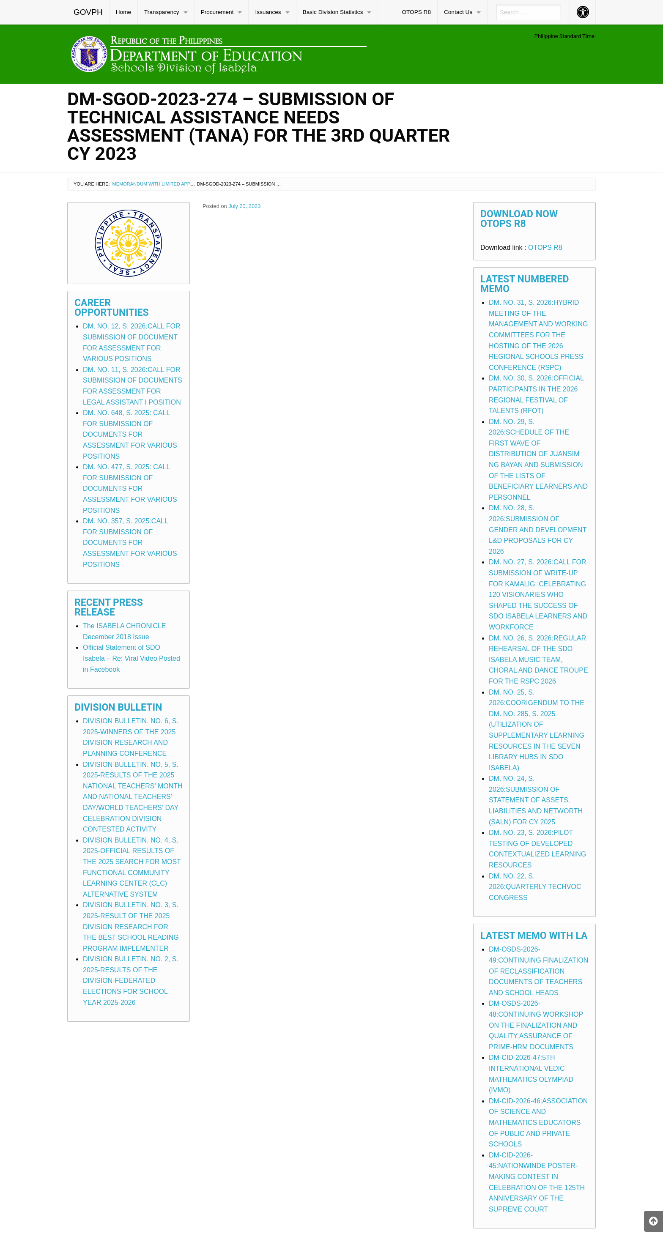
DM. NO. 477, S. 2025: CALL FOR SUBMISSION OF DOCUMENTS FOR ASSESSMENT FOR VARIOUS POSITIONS (130, 488)
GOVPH (88, 12)
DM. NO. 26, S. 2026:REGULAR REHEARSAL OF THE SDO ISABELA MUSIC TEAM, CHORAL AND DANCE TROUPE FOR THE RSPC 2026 (538, 660)
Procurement (217, 12)
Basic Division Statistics (333, 12)
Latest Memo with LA (533, 935)
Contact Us (458, 12)
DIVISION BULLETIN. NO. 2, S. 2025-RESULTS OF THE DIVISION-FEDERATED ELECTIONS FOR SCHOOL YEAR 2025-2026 (130, 980)
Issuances (268, 12)
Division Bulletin (118, 707)
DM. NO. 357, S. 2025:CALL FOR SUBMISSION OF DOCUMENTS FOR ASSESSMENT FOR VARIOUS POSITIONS (130, 542)
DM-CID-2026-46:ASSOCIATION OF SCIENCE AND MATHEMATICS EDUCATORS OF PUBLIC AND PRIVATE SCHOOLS (538, 1122)
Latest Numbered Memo (524, 284)
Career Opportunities (111, 307)
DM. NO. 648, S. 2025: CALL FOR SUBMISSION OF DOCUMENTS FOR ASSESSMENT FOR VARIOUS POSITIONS (130, 434)
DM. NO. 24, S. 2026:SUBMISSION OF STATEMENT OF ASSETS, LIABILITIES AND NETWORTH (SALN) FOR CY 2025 (536, 800)
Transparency (161, 12)
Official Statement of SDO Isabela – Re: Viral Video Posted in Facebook (131, 658)
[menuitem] (88, 12)
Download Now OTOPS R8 (519, 219)
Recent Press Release (108, 607)
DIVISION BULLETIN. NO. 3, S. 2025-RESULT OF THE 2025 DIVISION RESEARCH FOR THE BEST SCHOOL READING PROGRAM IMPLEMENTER (131, 926)
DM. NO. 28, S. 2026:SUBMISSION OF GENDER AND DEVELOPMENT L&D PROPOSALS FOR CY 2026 (537, 529)
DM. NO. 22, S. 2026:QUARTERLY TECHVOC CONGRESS (535, 887)
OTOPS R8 (416, 12)
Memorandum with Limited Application (161, 183)
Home (123, 12)
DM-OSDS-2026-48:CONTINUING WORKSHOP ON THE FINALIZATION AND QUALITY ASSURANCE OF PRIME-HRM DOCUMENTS (536, 1025)
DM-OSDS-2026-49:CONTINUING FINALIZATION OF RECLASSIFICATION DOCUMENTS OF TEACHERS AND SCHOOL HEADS (538, 971)
